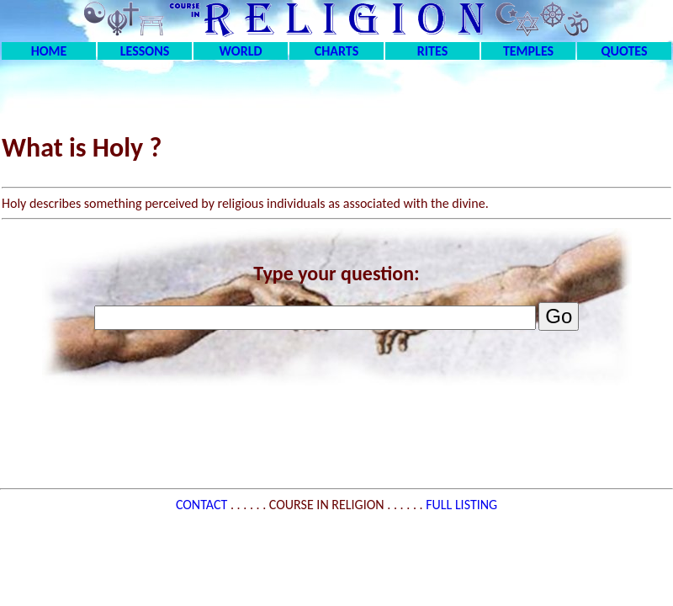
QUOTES (624, 51)
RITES (432, 51)
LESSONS (144, 51)
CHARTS (337, 51)
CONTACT (203, 505)
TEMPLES (528, 51)
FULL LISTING (461, 505)
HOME (49, 51)
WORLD (241, 51)
